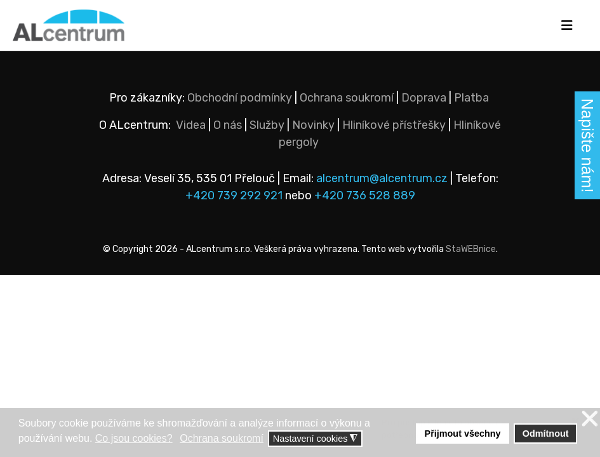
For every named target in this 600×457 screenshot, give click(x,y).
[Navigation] (566, 25)
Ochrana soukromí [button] (221, 438)
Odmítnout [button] (546, 433)
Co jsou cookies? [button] (134, 438)
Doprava (423, 98)
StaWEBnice (471, 249)
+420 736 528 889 (364, 195)
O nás (227, 125)
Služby (267, 125)
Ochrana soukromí (347, 98)
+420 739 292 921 (234, 195)
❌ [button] (590, 419)
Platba (471, 98)
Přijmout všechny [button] (463, 433)
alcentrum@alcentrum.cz (383, 178)
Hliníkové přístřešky (394, 125)
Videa (191, 125)
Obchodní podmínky (239, 98)
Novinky (313, 125)
